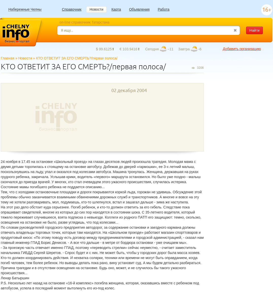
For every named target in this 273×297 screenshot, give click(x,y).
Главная (7, 58)
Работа (163, 9)
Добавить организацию (242, 49)
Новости (96, 9)
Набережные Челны (24, 9)
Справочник (71, 9)
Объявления (139, 9)
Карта (116, 9)
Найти (254, 30)
